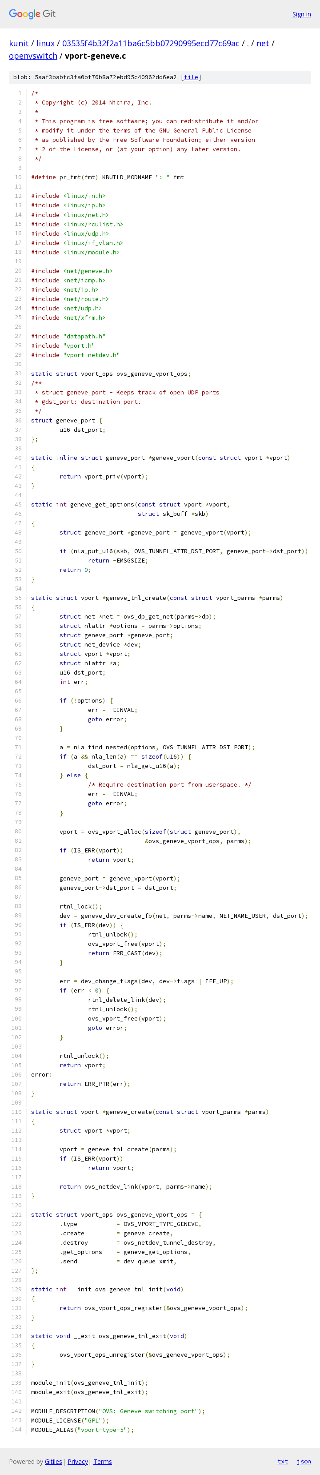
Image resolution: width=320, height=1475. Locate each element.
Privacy (78, 1461)
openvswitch (33, 55)
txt (282, 1461)
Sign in (301, 14)
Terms (102, 1461)
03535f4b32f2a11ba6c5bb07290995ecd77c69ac (151, 43)
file (191, 77)
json (304, 1461)
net (262, 43)
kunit (19, 43)
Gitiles (53, 1461)
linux (45, 43)
